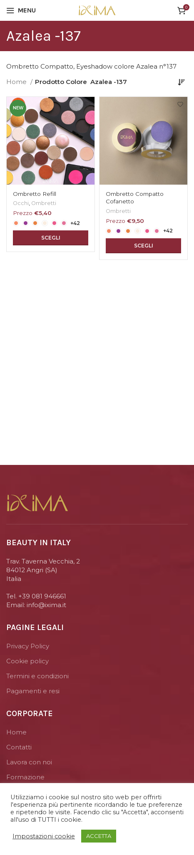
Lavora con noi (29, 762)
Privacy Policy (27, 646)
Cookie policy (27, 661)
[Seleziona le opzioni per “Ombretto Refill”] (50, 237)
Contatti (19, 747)
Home (17, 82)
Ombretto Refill (34, 193)
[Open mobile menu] (21, 10)
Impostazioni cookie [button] (43, 836)
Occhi (21, 203)
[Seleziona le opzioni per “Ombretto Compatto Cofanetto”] (143, 245)
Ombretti (43, 203)
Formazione (25, 777)
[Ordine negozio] (181, 82)
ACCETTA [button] (98, 836)
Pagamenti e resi (33, 691)
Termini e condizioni (37, 676)
